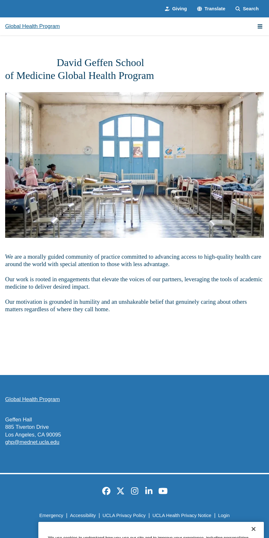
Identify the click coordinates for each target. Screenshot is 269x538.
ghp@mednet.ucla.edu (32, 442)
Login (224, 515)
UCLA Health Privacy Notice (181, 515)
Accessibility (83, 515)
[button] (211, 8)
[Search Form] (247, 8)
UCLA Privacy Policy (124, 515)
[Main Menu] (260, 26)
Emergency (51, 515)
